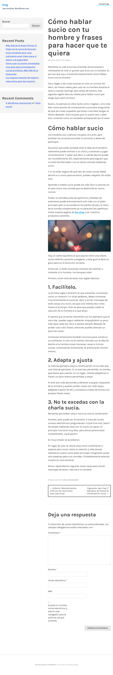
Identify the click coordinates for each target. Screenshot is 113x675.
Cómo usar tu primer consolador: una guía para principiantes (20, 67)
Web (50, 596)
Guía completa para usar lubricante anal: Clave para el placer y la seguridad (22, 56)
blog (5, 5)
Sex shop (80, 212)
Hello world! (12, 110)
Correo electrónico (57, 585)
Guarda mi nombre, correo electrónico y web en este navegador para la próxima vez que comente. (57, 618)
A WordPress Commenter (20, 106)
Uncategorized (71, 480)
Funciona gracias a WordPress (45, 669)
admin (69, 60)
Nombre (52, 574)
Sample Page (104, 4)
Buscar (6, 21)
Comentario (54, 537)
